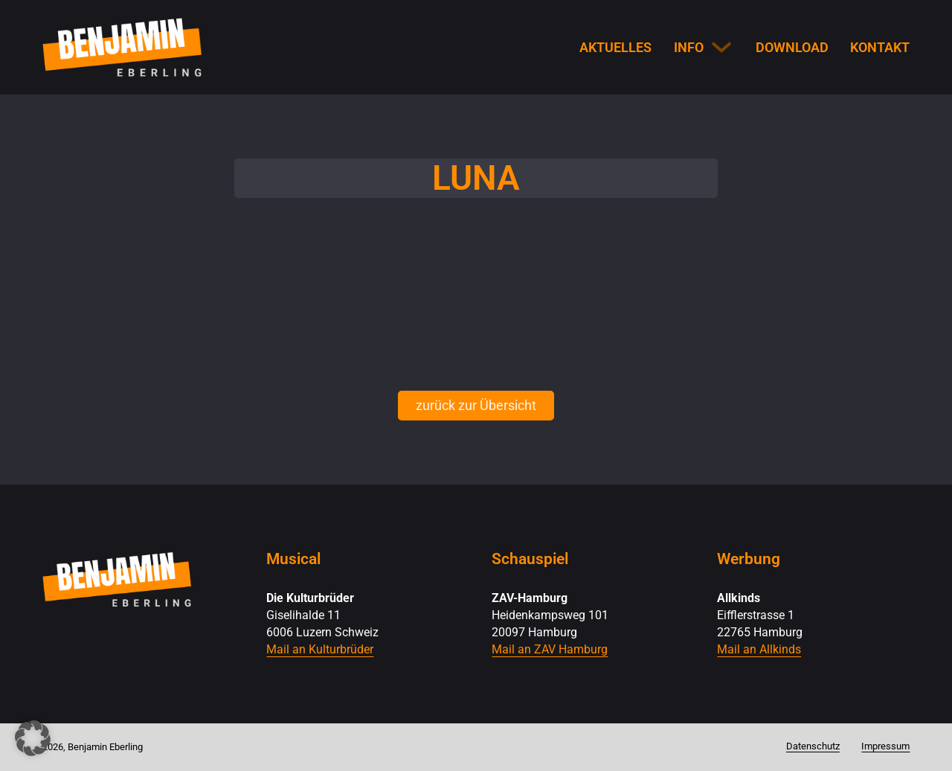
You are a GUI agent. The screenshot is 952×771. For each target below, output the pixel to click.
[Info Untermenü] (721, 47)
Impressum (885, 746)
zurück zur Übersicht (476, 405)
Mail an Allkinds (759, 649)
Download (792, 47)
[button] (32, 738)
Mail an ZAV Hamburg (550, 649)
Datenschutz (813, 746)
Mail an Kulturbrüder (319, 649)
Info (689, 47)
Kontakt (880, 47)
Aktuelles (615, 47)
